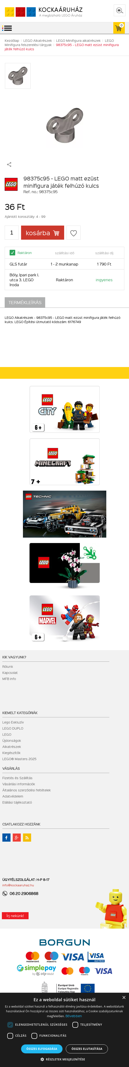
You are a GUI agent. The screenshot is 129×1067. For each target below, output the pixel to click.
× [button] (123, 998)
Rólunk (7, 666)
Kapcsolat (10, 672)
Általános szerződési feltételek (26, 790)
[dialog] (64, 1030)
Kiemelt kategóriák (19, 713)
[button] (64, 1059)
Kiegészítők (11, 752)
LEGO (6, 734)
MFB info (9, 678)
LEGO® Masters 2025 (19, 758)
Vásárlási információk (18, 783)
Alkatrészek (11, 746)
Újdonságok (11, 740)
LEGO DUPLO (12, 728)
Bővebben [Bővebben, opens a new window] (74, 1016)
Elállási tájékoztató (17, 802)
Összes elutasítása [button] (86, 1049)
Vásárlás (11, 768)
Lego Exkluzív (13, 722)
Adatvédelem (12, 796)
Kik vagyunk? (14, 657)
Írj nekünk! (15, 915)
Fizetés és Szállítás (17, 777)
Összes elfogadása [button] (41, 1049)
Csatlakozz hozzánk (21, 824)
